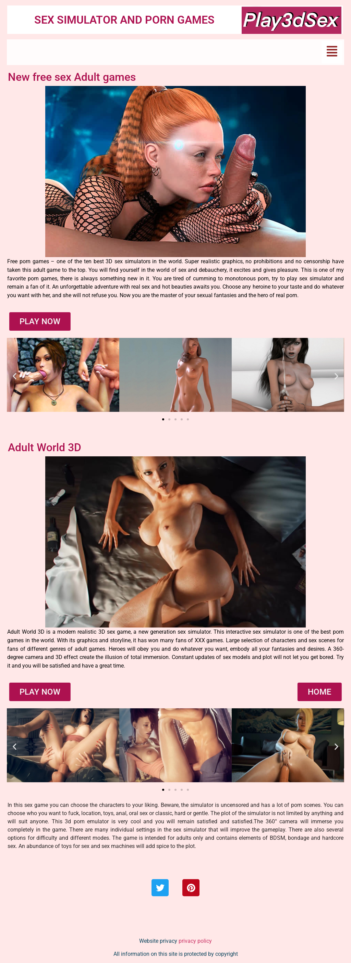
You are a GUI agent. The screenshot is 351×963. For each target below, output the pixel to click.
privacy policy (195, 941)
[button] (332, 52)
